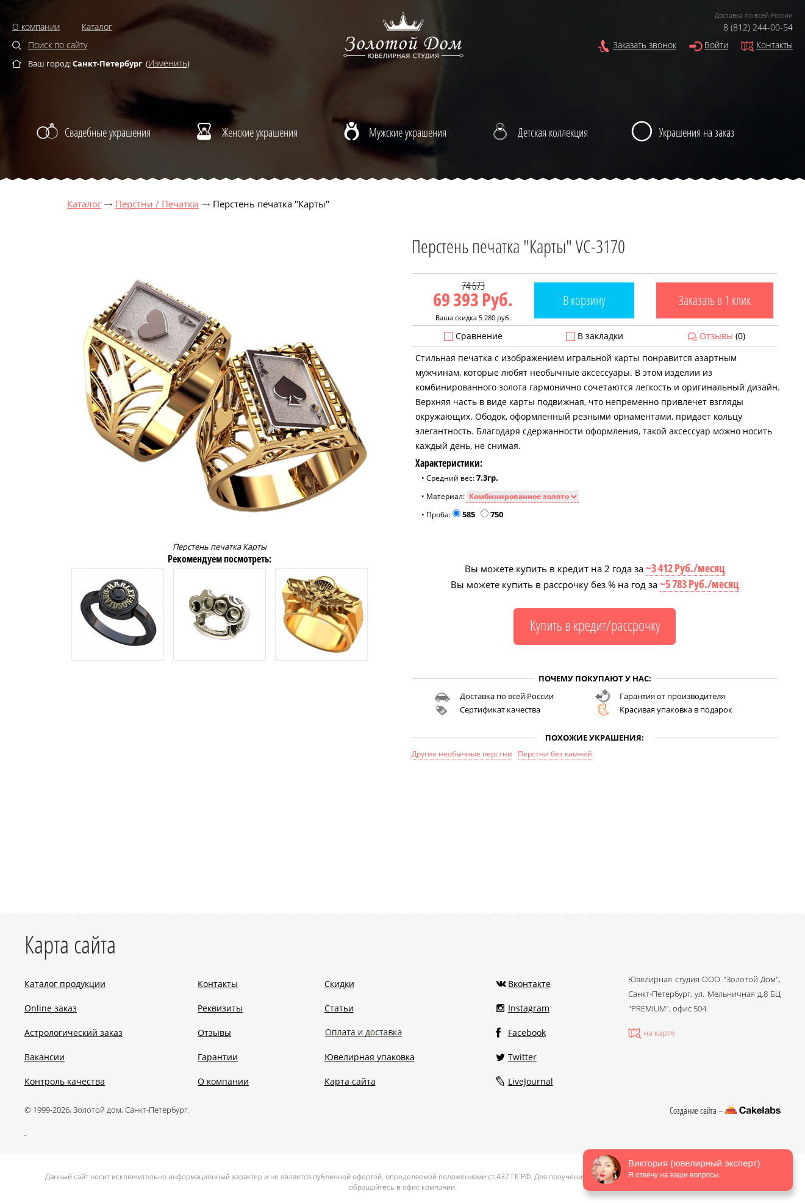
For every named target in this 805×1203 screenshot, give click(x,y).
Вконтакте (529, 983)
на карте (659, 1032)
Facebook (527, 1032)
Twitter (522, 1057)
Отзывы (716, 336)
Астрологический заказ (73, 1032)
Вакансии (44, 1057)
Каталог (97, 26)
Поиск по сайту (57, 45)
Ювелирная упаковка (369, 1057)
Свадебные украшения (108, 132)
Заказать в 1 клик (715, 300)
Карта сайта (350, 1081)
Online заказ (50, 1008)
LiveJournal (530, 1081)
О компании (36, 26)
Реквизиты (220, 1008)
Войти (716, 45)
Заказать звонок (644, 45)
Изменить (167, 63)
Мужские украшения (407, 132)
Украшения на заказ (696, 132)
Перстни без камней (555, 754)
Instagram (528, 1008)
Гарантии (218, 1057)
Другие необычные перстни (462, 754)
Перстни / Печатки (157, 204)
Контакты (774, 45)
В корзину (584, 300)
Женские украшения (260, 132)
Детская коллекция (553, 132)
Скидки (339, 983)
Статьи (339, 1008)
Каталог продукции (65, 983)
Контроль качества (64, 1081)
